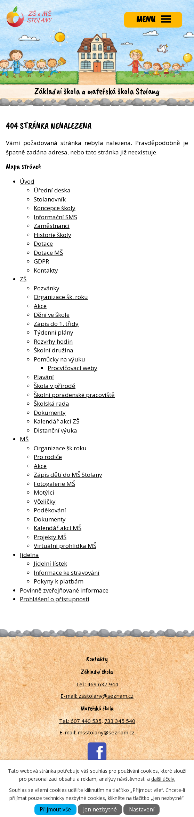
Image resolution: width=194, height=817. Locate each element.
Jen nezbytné (100, 809)
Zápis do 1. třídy (56, 324)
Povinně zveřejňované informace (64, 590)
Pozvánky (46, 288)
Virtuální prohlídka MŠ (65, 546)
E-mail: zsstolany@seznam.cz (97, 695)
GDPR (41, 261)
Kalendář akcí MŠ (57, 528)
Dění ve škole (52, 315)
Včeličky (45, 501)
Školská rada (51, 403)
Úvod (27, 181)
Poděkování (50, 510)
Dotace (43, 243)
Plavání (44, 377)
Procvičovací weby (72, 368)
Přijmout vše (55, 809)
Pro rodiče (48, 457)
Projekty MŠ (50, 537)
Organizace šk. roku (61, 297)
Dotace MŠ (48, 253)
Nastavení (141, 809)
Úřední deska (52, 190)
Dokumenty (50, 412)
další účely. (163, 779)
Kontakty (46, 270)
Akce (40, 306)
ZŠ (23, 279)
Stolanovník (50, 199)
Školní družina (53, 350)
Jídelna (29, 555)
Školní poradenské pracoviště (74, 395)
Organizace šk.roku (60, 448)
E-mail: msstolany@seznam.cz (97, 732)
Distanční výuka (55, 430)
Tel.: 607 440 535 (80, 720)
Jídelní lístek (50, 563)
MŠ (24, 439)
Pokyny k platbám (58, 581)
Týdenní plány (53, 332)
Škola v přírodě (54, 386)
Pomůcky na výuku (59, 359)
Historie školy (52, 235)
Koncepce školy (54, 208)
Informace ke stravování (66, 572)
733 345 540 (119, 720)
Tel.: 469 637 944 (97, 684)
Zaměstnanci (52, 226)
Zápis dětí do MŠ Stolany (68, 475)
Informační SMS (55, 217)
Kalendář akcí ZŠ (56, 421)
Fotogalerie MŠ (54, 484)
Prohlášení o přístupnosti (54, 599)
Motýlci (44, 492)
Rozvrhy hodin (53, 341)
